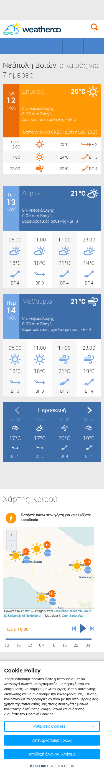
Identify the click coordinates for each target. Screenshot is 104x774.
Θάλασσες (73, 46)
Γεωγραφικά (10, 46)
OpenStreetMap (72, 615)
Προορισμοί (52, 46)
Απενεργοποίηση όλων (52, 740)
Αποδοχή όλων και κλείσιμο (52, 754)
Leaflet (25, 611)
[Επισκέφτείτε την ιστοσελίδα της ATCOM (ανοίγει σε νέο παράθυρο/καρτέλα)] (52, 766)
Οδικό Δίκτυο (94, 46)
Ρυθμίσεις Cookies (49, 726)
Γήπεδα (31, 46)
